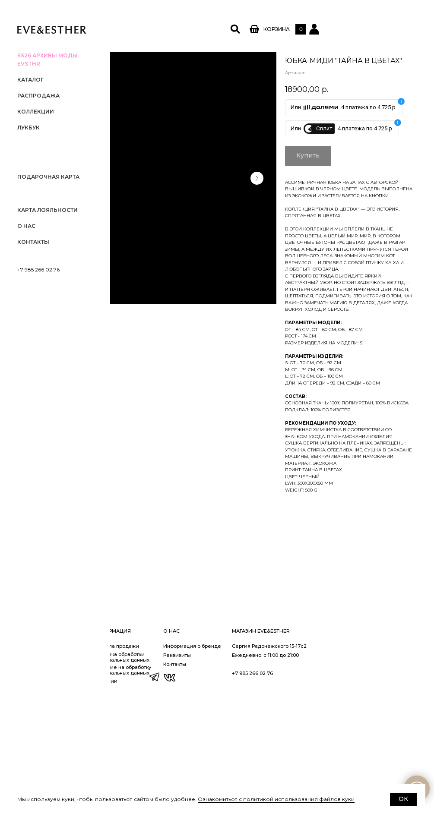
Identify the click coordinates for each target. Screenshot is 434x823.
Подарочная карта (48, 176)
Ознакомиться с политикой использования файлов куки (276, 799)
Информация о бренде (302, 761)
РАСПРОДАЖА (38, 95)
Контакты (33, 242)
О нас (26, 226)
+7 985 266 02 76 (38, 269)
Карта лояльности (47, 210)
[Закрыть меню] (99, 10)
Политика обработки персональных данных (231, 772)
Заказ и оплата (151, 770)
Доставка (144, 779)
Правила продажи (226, 761)
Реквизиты (287, 770)
